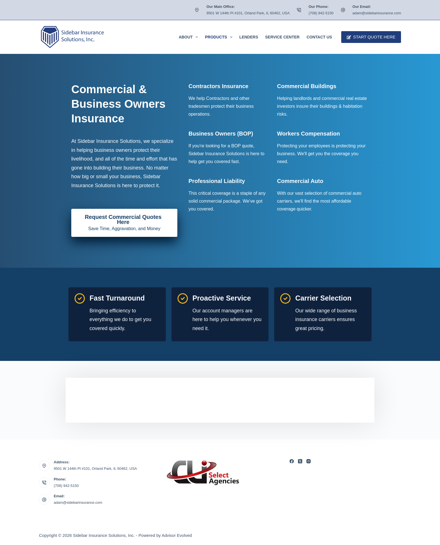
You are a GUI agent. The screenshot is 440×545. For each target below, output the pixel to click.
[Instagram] (308, 461)
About (189, 37)
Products (219, 37)
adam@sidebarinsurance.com (376, 13)
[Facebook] (292, 461)
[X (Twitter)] (300, 461)
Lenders (248, 37)
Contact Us (319, 37)
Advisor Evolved (177, 535)
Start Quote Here (371, 37)
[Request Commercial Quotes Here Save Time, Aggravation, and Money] (124, 223)
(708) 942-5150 (321, 13)
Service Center (282, 37)
